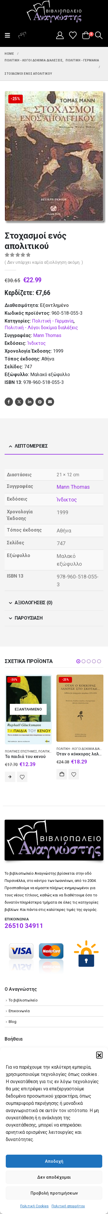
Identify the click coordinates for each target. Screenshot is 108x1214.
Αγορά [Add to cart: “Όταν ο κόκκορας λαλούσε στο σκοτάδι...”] (61, 774)
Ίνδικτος (36, 343)
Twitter (19, 402)
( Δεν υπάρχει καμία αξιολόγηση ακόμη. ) (44, 262)
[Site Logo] (54, 12)
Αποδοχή (54, 1161)
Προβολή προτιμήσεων (54, 1193)
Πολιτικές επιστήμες (21, 751)
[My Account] (59, 35)
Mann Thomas (47, 335)
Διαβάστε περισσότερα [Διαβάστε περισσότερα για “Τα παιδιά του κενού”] (10, 777)
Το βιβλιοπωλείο (23, 1000)
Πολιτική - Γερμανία (52, 321)
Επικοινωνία (19, 1011)
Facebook (9, 402)
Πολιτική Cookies (34, 1206)
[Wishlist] (73, 35)
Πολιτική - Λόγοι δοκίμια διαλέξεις (41, 327)
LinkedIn (29, 402)
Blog (12, 1021)
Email (50, 402)
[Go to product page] (28, 709)
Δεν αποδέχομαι (54, 1177)
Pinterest (39, 402)
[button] (99, 1055)
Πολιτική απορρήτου (68, 1206)
